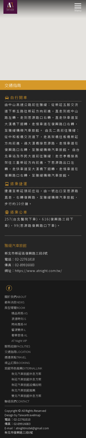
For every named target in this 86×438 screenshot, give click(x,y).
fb (9, 288)
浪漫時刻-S (18, 318)
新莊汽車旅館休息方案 (26, 379)
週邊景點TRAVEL (15, 357)
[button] (43, 32)
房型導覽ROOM (15, 307)
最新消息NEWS (14, 302)
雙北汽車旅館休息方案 (26, 396)
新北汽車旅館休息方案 (26, 373)
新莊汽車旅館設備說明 (26, 385)
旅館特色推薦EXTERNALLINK (23, 368)
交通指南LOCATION (18, 351)
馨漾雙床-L (18, 329)
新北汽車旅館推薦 (23, 390)
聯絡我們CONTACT (17, 401)
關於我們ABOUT (15, 296)
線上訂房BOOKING (17, 362)
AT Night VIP (19, 340)
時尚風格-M (19, 324)
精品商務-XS (19, 313)
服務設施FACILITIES (17, 346)
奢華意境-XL (19, 335)
